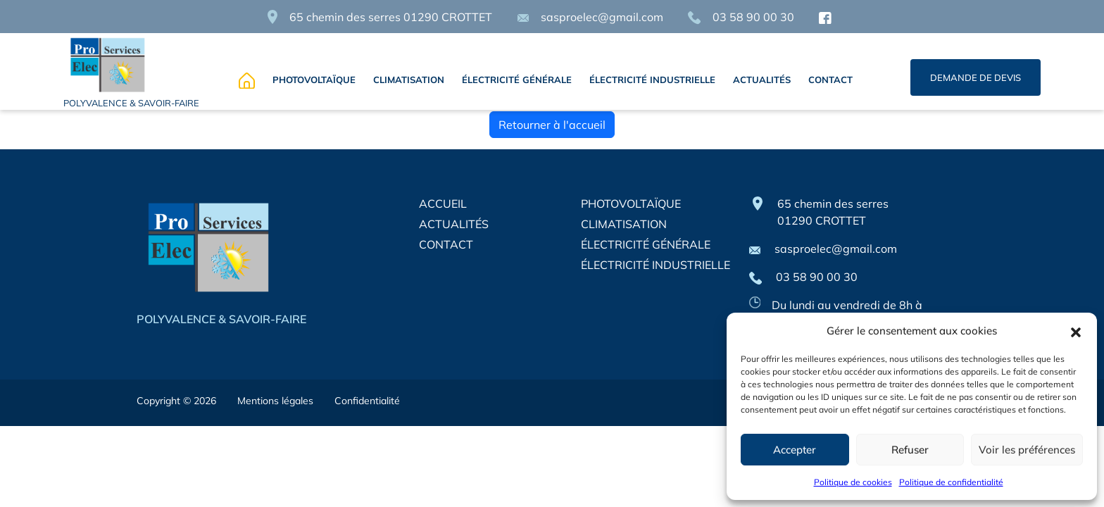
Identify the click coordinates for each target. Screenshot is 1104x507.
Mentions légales (275, 400)
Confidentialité (367, 400)
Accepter (794, 449)
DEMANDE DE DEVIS (975, 77)
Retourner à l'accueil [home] (552, 125)
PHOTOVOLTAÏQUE (314, 79)
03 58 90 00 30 (741, 17)
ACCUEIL (443, 203)
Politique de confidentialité (951, 482)
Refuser (910, 449)
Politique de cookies (853, 482)
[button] (1076, 331)
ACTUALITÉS (762, 79)
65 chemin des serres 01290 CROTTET (390, 17)
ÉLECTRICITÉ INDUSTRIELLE (652, 79)
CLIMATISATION (408, 79)
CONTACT (830, 79)
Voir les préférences (1027, 449)
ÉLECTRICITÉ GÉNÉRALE (517, 79)
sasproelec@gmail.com (590, 17)
